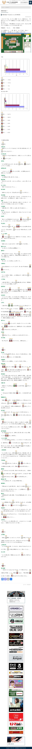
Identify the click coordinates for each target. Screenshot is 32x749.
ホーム (3, 7)
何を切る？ (29, 584)
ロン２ (8, 27)
